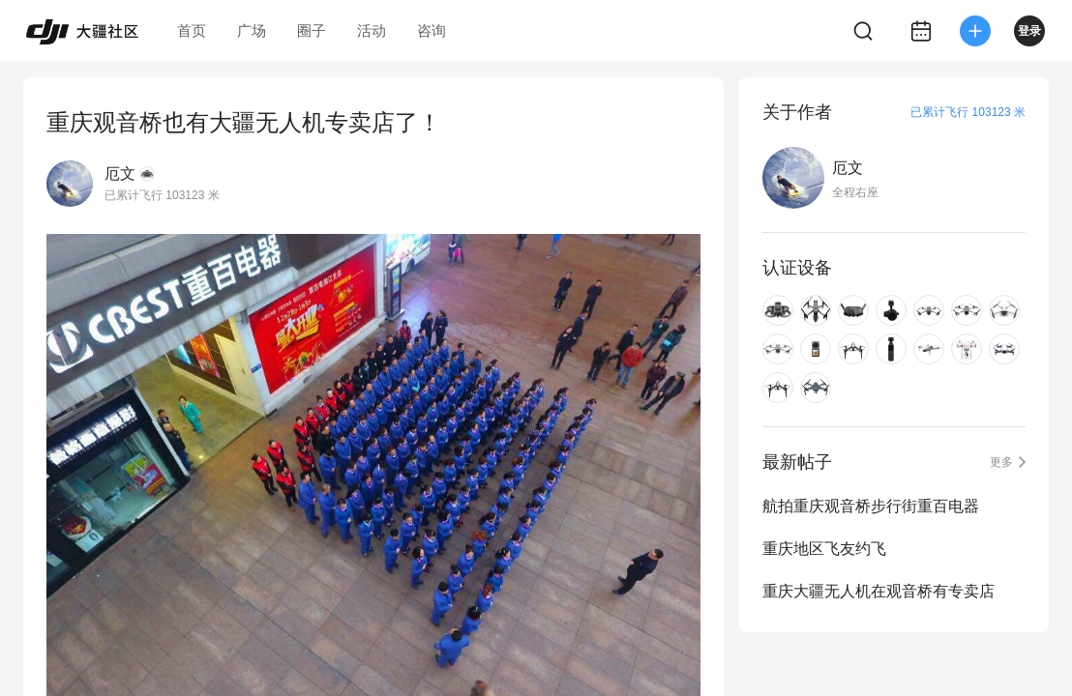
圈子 (311, 30)
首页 (191, 30)
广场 (251, 30)
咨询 (431, 30)
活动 (371, 30)
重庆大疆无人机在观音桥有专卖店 (878, 591)
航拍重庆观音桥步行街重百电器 (870, 506)
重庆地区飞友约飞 (824, 548)
